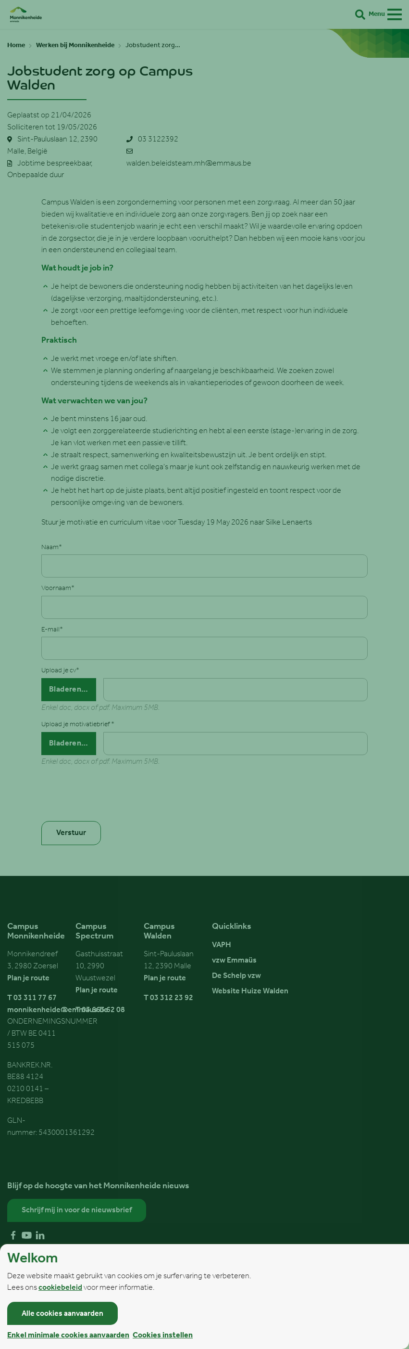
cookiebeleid (60, 1288)
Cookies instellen (163, 1335)
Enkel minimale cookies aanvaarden (68, 1335)
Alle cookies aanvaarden (62, 1314)
